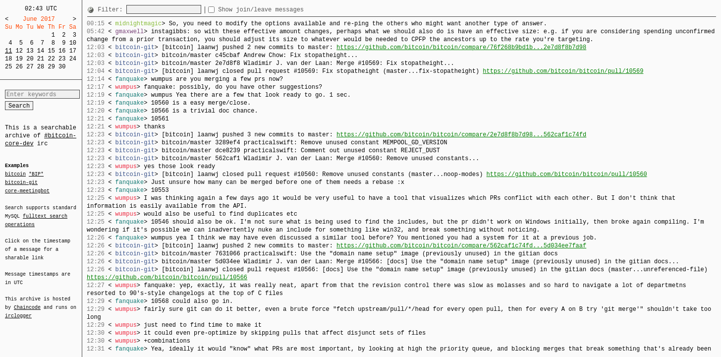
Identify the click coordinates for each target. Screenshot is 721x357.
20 (29, 59)
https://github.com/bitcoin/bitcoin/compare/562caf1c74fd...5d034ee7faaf (461, 245)
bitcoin (15, 174)
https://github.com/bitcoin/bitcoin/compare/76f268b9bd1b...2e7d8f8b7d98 (461, 47)
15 (51, 51)
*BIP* (36, 174)
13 (29, 51)
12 (19, 51)
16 (61, 51)
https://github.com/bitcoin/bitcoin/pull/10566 (167, 277)
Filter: (112, 9)
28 (40, 66)
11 (8, 51)
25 (8, 66)
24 (72, 59)
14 (40, 51)
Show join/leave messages (279, 9)
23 (61, 59)
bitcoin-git (21, 182)
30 (61, 66)
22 (51, 59)
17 (72, 51)
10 (72, 43)
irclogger (18, 309)
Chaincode (27, 301)
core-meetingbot (27, 190)
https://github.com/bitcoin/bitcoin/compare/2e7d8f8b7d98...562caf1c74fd (461, 134)
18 (8, 59)
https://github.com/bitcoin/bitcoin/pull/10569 (563, 71)
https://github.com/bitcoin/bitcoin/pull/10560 (566, 174)
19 (19, 59)
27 (29, 66)
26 (19, 66)
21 (40, 59)
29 (51, 66)
